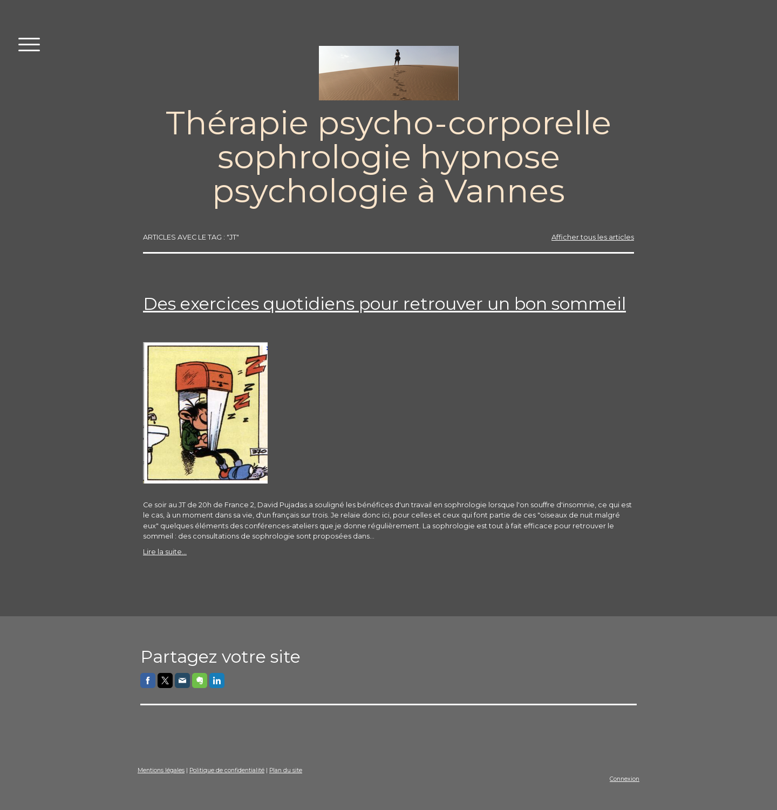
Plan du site (285, 770)
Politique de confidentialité (226, 770)
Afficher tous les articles (592, 237)
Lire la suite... (165, 552)
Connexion (624, 778)
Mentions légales (161, 770)
